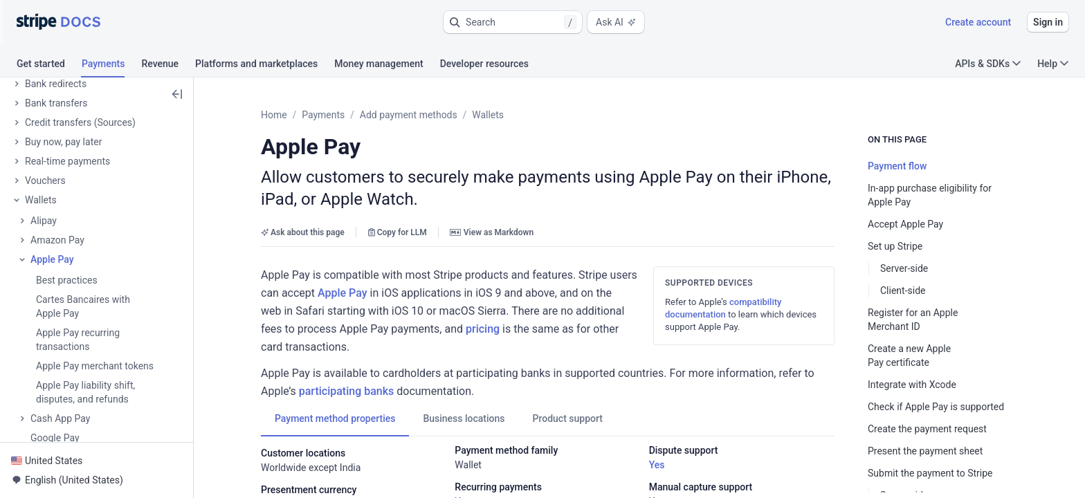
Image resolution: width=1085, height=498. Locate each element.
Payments (323, 114)
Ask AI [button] (616, 22)
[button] (513, 22)
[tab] (49, 65)
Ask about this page (303, 232)
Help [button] (1052, 63)
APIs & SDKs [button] (988, 63)
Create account (978, 22)
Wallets (488, 114)
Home (274, 114)
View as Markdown (492, 232)
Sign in (1048, 22)
